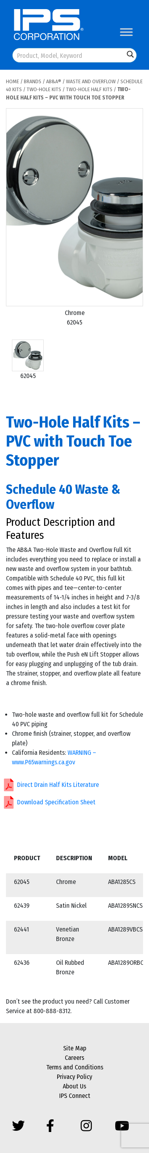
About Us (74, 1086)
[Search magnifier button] (130, 54)
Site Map (74, 1048)
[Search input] (69, 55)
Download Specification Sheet (56, 802)
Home (12, 81)
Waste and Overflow (91, 81)
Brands (32, 81)
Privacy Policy (74, 1076)
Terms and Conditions (74, 1067)
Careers (74, 1057)
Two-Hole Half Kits (89, 89)
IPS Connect (74, 1096)
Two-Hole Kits (44, 89)
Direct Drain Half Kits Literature (58, 784)
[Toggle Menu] (126, 32)
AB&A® (53, 81)
